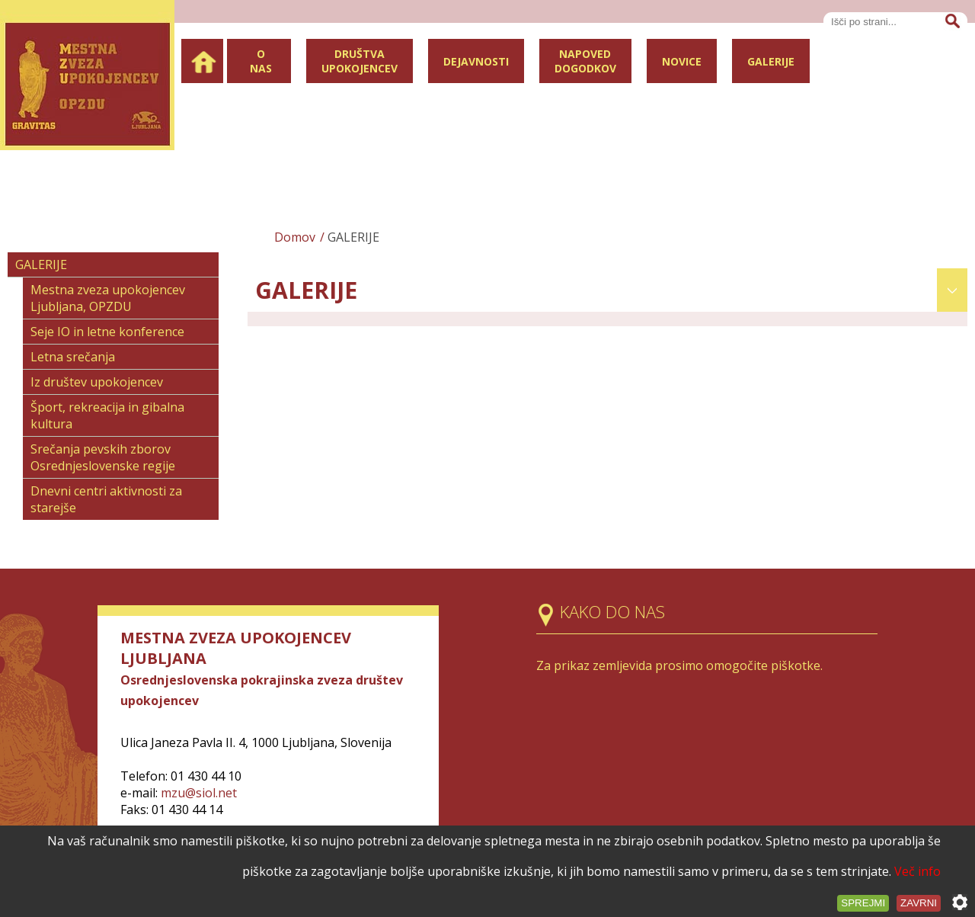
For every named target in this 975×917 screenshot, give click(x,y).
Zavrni (918, 903)
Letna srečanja (72, 356)
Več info (917, 871)
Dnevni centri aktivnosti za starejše (106, 499)
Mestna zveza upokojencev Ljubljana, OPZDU (107, 298)
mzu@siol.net (199, 792)
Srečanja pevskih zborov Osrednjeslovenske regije (102, 457)
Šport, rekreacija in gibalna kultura (107, 415)
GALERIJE (41, 264)
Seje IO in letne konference (107, 331)
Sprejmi (863, 903)
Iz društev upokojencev (96, 382)
